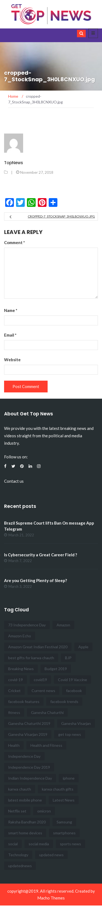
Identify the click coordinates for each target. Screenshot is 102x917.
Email (10, 334)
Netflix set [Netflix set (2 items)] (17, 811)
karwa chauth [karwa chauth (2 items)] (19, 789)
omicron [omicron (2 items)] (44, 811)
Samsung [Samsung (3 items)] (64, 822)
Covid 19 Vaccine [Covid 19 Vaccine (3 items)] (72, 679)
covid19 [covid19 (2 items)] (40, 679)
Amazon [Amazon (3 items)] (63, 625)
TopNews (13, 163)
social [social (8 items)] (13, 843)
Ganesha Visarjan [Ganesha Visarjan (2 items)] (76, 723)
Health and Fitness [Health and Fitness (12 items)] (46, 745)
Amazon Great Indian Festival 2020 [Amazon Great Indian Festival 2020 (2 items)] (37, 646)
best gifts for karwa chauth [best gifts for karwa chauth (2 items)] (31, 657)
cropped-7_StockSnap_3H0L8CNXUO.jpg (61, 216)
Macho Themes (51, 897)
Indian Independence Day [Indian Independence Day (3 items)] (30, 778)
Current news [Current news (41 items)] (43, 690)
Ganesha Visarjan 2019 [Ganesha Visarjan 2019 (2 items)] (27, 734)
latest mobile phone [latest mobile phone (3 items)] (25, 800)
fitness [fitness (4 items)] (14, 712)
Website (12, 359)
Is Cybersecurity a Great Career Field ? (40, 554)
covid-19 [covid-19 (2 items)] (15, 679)
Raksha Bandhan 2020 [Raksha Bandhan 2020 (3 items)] (27, 822)
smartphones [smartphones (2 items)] (64, 833)
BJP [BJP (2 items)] (68, 657)
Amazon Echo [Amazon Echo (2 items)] (19, 635)
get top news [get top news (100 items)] (69, 734)
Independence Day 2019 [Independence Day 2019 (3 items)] (29, 767)
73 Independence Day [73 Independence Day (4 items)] (27, 625)
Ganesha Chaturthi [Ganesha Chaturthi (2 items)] (47, 712)
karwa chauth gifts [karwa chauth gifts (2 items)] (57, 789)
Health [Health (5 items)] (14, 745)
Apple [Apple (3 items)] (83, 646)
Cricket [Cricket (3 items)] (14, 690)
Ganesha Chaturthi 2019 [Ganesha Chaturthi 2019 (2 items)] (29, 723)
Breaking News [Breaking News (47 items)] (21, 668)
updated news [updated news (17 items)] (51, 854)
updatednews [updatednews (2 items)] (20, 865)
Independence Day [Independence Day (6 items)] (24, 756)
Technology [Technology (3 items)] (18, 854)
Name (10, 310)
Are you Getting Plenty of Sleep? (35, 580)
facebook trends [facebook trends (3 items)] (64, 701)
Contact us (14, 481)
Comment (14, 242)
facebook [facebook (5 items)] (74, 690)
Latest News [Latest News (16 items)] (64, 800)
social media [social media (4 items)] (39, 843)
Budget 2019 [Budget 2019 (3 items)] (56, 668)
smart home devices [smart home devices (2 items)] (25, 833)
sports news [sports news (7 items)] (70, 843)
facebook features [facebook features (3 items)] (23, 701)
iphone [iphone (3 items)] (69, 778)
